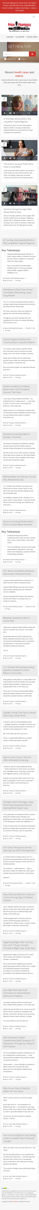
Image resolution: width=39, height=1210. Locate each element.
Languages (9, 37)
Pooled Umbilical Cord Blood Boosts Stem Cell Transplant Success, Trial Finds (16, 389)
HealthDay (15, 1201)
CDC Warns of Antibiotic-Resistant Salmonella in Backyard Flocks (18, 572)
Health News (10, 59)
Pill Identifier (19, 37)
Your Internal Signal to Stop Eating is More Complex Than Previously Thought (19, 1138)
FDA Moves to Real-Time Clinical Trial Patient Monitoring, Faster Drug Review (18, 292)
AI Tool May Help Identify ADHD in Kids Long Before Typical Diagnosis (19, 242)
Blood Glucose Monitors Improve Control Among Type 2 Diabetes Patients (18, 897)
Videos (22, 59)
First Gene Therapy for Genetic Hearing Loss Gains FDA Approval (18, 849)
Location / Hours (31, 37)
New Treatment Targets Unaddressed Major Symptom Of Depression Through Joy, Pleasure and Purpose (19, 1042)
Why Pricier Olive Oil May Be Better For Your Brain (16, 1090)
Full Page (18, 280)
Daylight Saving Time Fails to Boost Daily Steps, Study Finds (19, 714)
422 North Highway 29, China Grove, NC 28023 (19, 3)
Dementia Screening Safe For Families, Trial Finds (16, 436)
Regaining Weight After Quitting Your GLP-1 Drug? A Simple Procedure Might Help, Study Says (19, 945)
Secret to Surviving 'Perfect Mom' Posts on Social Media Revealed (18, 523)
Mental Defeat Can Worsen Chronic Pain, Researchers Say (19, 478)
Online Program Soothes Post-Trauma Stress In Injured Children (19, 341)
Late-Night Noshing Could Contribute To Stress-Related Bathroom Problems (16, 993)
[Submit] (32, 54)
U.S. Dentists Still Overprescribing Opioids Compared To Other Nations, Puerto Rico (18, 670)
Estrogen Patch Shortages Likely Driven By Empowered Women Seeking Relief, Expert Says (18, 805)
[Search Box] (16, 54)
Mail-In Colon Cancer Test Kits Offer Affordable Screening (17, 759)
